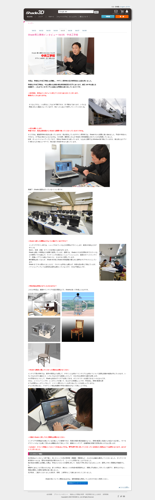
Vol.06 (70, 30)
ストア (40, 16)
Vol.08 (84, 30)
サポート (51, 16)
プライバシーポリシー (61, 494)
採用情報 (105, 494)
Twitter (121, 496)
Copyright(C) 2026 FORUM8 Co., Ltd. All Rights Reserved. (77, 497)
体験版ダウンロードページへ (77, 483)
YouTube (124, 496)
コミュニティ (73, 16)
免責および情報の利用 (77, 494)
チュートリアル (62, 16)
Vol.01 (34, 30)
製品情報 (30, 16)
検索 (96, 12)
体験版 (108, 16)
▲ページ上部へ (124, 487)
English (122, 7)
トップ (30, 23)
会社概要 (49, 494)
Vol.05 (63, 30)
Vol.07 (77, 30)
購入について (84, 16)
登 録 (122, 16)
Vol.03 (48, 30)
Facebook (118, 496)
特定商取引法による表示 (93, 494)
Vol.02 (41, 30)
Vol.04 (55, 30)
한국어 (128, 7)
